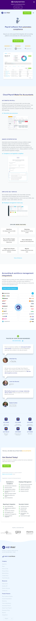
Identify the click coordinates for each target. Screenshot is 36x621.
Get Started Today (18, 40)
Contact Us (4, 590)
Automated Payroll (6, 605)
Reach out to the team (7, 474)
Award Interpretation (7, 598)
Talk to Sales (27, 12)
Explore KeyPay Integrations (10, 288)
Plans (3, 566)
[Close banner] (34, 2)
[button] (33, 13)
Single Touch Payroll (6, 608)
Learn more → (18, 7)
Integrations (5, 615)
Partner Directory (6, 588)
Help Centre (5, 583)
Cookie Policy (5, 575)
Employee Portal (6, 610)
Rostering (4, 601)
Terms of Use (5, 568)
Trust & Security (5, 578)
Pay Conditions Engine (7, 596)
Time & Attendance (6, 603)
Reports (4, 612)
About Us (4, 564)
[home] (5, 13)
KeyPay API (4, 586)
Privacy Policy (5, 571)
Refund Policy (5, 573)
